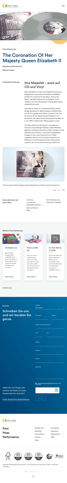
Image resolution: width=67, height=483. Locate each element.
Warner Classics (45, 111)
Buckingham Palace (56, 102)
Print (5, 428)
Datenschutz (55, 434)
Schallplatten (55, 132)
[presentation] (55, 190)
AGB (52, 437)
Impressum (54, 431)
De (35, 471)
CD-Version (43, 125)
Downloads (55, 428)
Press (6, 432)
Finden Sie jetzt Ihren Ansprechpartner (16, 399)
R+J (33, 476)
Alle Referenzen (7, 288)
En (38, 471)
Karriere (37, 437)
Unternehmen (39, 434)
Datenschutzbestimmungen (45, 383)
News (37, 440)
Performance (11, 437)
